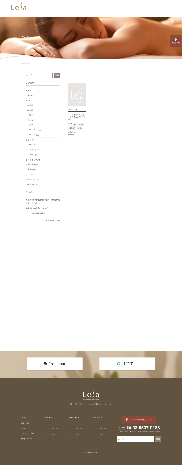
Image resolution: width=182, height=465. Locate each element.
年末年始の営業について (37, 208)
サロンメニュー (33, 120)
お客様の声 (31, 170)
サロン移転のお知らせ (36, 213)
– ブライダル (33, 135)
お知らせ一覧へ (54, 220)
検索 (57, 75)
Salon (28, 100)
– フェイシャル (34, 130)
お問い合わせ (32, 164)
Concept (30, 95)
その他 (80, 128)
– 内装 (30, 110)
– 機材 (30, 115)
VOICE (81, 124)
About (28, 90)
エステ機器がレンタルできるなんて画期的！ (76, 117)
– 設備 (30, 105)
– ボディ (31, 125)
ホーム (22, 63)
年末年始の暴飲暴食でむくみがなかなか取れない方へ (43, 201)
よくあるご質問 (33, 160)
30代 (75, 124)
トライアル (31, 140)
